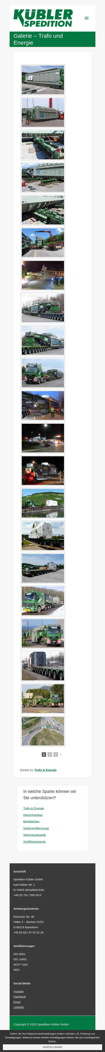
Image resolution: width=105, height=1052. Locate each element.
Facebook (19, 996)
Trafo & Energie (33, 808)
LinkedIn (18, 1007)
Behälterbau (31, 821)
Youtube (18, 991)
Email (16, 1002)
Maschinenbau (33, 815)
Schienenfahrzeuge (36, 828)
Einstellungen (52, 1047)
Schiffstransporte (34, 841)
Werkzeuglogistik (34, 835)
